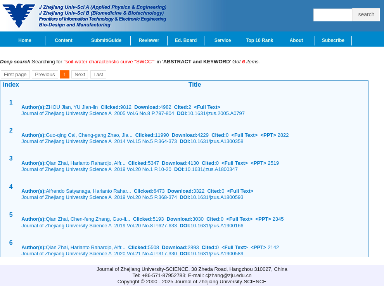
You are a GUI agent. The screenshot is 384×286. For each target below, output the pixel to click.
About (296, 40)
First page (15, 74)
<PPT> (268, 135)
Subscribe (333, 40)
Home (24, 40)
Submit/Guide (106, 40)
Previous (45, 74)
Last (98, 74)
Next (79, 74)
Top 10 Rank (259, 40)
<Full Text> (207, 107)
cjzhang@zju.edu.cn (229, 275)
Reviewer (149, 40)
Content (63, 40)
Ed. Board (186, 40)
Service (222, 40)
